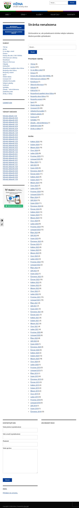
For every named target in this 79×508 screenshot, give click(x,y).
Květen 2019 (34, 385)
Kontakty (71, 15)
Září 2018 (33, 406)
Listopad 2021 (35, 300)
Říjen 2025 (34, 162)
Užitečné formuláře (9, 81)
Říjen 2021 (34, 303)
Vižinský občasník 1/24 (10, 133)
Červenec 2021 (35, 312)
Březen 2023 (34, 253)
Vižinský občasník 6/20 (10, 169)
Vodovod (6, 85)
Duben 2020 (34, 356)
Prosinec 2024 (35, 191)
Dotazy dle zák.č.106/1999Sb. (12, 55)
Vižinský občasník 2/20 (10, 177)
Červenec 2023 (35, 241)
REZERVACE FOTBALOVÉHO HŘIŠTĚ (13, 32)
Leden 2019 (34, 397)
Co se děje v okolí (8, 51)
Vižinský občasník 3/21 (10, 160)
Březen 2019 (34, 391)
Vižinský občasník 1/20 (10, 179)
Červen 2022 (34, 279)
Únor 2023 (34, 256)
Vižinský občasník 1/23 (10, 141)
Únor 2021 (34, 326)
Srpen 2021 (34, 309)
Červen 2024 (34, 209)
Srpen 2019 (34, 376)
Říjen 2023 (34, 233)
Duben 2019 (34, 388)
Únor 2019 (34, 394)
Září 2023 (33, 235)
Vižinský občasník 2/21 (10, 162)
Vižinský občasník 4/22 (10, 145)
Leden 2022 (34, 294)
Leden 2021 (34, 329)
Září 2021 (33, 306)
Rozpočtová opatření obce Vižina (13, 68)
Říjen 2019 (34, 373)
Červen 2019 (34, 382)
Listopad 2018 (35, 403)
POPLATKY (6, 66)
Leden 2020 (34, 365)
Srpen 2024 (34, 203)
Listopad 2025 (35, 159)
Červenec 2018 (35, 412)
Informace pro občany (10, 58)
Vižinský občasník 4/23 (10, 135)
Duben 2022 (34, 285)
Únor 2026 (34, 150)
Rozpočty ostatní (8, 72)
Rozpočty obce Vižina (10, 70)
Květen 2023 (34, 247)
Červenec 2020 (35, 347)
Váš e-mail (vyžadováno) (20, 436)
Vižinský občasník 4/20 (10, 173)
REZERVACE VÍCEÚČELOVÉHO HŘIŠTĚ (13, 27)
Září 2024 (33, 200)
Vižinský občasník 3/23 (10, 137)
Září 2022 (33, 271)
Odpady (5, 64)
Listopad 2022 (35, 265)
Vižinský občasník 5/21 (10, 156)
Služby (39, 15)
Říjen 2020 (34, 338)
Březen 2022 (34, 288)
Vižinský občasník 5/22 (10, 143)
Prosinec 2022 (35, 262)
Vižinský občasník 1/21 (10, 164)
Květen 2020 (34, 353)
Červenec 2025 (35, 171)
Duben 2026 (34, 145)
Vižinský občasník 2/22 (10, 150)
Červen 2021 (34, 315)
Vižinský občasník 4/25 (10, 118)
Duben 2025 (34, 180)
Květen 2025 (34, 177)
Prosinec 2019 (35, 368)
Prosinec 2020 (35, 332)
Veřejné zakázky (8, 83)
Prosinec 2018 (35, 400)
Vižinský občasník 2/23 (10, 139)
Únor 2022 (34, 291)
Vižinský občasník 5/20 (10, 171)
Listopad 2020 (35, 335)
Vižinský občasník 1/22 (10, 152)
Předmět (20, 443)
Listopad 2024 (35, 194)
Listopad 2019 (35, 370)
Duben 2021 (34, 321)
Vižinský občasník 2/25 (10, 122)
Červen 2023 (34, 244)
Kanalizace (6, 60)
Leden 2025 (34, 188)
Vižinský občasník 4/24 (10, 126)
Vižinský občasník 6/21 (10, 154)
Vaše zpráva (20, 460)
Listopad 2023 (35, 230)
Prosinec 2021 (35, 297)
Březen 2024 (34, 218)
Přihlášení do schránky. (10, 493)
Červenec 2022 (35, 277)
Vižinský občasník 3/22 (10, 147)
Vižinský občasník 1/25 (10, 124)
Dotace (5, 53)
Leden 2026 (34, 153)
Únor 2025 (34, 186)
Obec (7, 15)
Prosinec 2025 (35, 156)
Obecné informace (9, 62)
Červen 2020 (34, 350)
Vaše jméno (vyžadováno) (20, 429)
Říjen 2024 (34, 197)
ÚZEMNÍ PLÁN (7, 103)
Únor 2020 (34, 362)
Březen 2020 (34, 359)
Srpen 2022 (34, 274)
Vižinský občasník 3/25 (10, 120)
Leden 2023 (34, 259)
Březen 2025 (34, 183)
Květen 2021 (34, 318)
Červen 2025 (34, 174)
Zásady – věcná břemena (11, 89)
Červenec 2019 (35, 379)
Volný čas (55, 15)
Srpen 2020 (34, 344)
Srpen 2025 (34, 168)
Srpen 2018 (34, 409)
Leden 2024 (34, 224)
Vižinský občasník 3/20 (10, 175)
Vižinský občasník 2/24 (10, 131)
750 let (5, 47)
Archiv (5, 49)
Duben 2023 (34, 250)
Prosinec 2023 (35, 227)
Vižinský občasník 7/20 (10, 167)
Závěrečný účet (8, 91)
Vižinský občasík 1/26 (10, 116)
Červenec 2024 (35, 206)
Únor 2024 (34, 221)
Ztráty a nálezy (7, 94)
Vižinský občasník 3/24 (10, 128)
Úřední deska (7, 77)
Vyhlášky (6, 87)
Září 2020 (33, 341)
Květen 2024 (34, 212)
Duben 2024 (34, 215)
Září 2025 (33, 165)
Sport (4, 75)
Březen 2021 (34, 323)
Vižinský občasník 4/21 (10, 158)
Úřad (23, 15)
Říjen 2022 (34, 268)
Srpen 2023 (34, 238)
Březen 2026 (34, 147)
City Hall (26, 506)
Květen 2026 (34, 142)
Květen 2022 (34, 282)
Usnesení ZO (7, 79)
